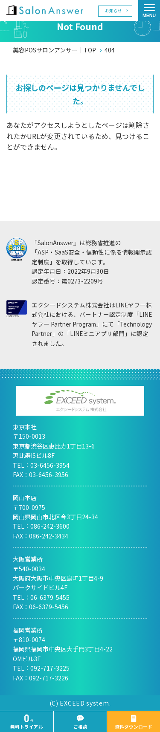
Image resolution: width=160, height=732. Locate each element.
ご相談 (80, 722)
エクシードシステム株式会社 (80, 400)
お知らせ (113, 11)
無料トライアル (26, 722)
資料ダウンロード (133, 722)
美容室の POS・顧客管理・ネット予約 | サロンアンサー (44, 10)
